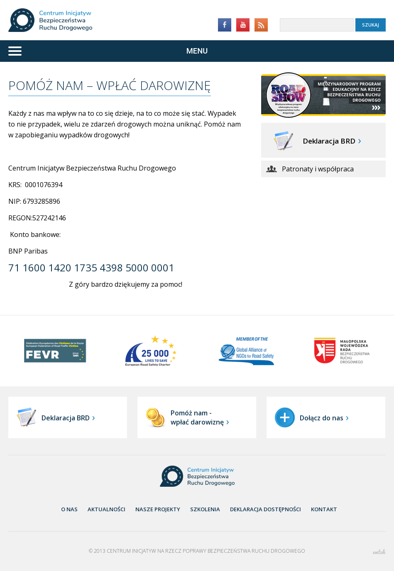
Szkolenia (205, 509)
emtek (379, 551)
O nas (69, 509)
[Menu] (197, 51)
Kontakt (324, 509)
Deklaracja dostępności (265, 509)
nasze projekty (157, 509)
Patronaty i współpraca (318, 168)
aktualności (106, 509)
